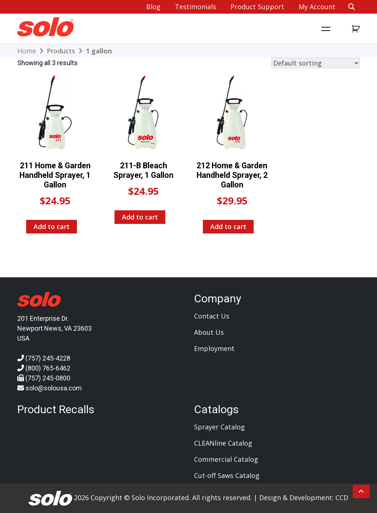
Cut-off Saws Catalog (227, 475)
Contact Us (211, 316)
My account (317, 6)
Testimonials (195, 6)
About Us (209, 332)
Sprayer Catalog (219, 426)
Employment (214, 348)
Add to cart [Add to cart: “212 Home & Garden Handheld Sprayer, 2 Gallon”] (228, 226)
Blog (153, 6)
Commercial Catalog (226, 459)
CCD (341, 497)
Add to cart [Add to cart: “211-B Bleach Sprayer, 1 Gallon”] (140, 216)
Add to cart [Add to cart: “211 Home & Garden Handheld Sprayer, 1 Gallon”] (52, 226)
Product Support (257, 6)
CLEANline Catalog (223, 443)
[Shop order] (315, 63)
